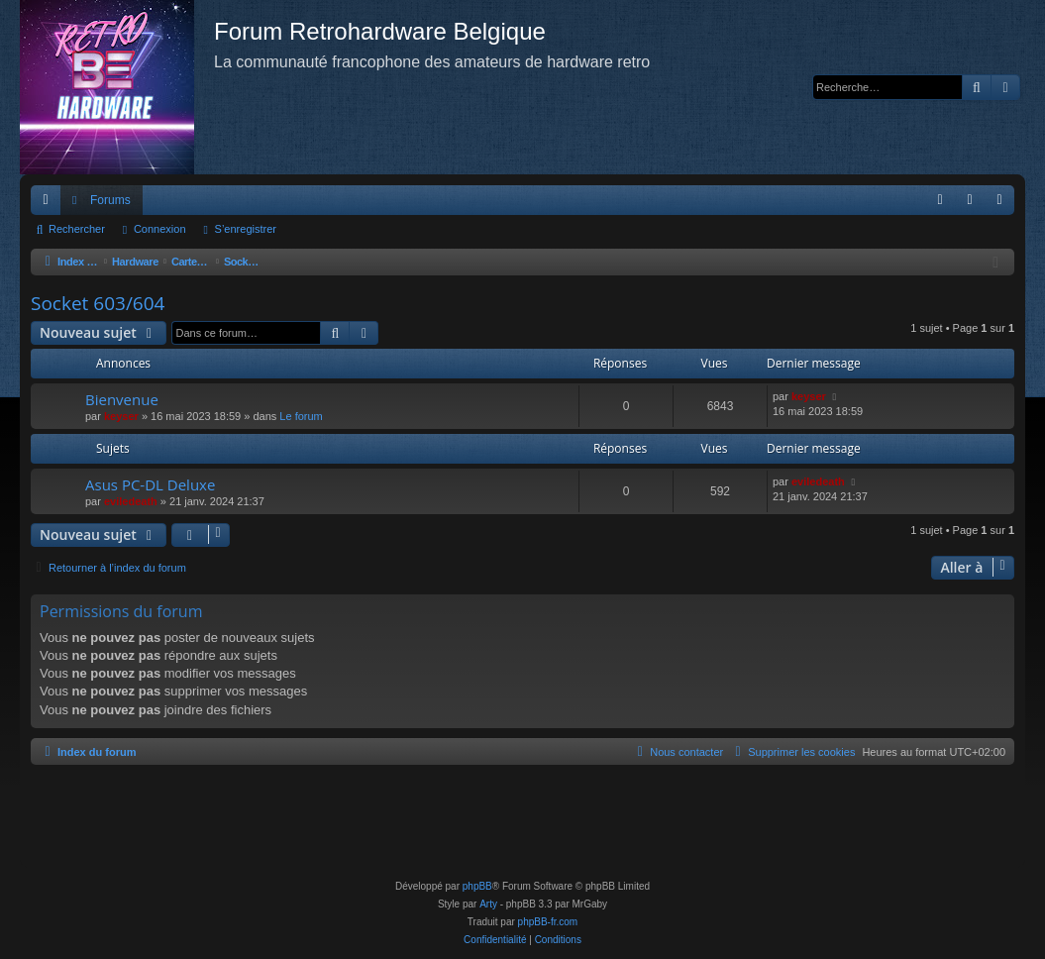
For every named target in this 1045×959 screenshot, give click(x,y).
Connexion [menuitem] (974, 204)
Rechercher (77, 229)
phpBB (477, 886)
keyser (121, 416)
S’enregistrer (245, 229)
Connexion (160, 229)
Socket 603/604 (97, 303)
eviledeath (130, 501)
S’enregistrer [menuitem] (1003, 204)
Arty (488, 904)
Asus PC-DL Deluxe (150, 484)
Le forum (300, 416)
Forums (110, 200)
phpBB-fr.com (548, 921)
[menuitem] (940, 200)
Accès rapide (49, 204)
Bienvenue (121, 399)
